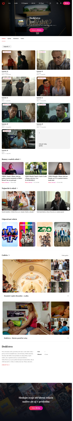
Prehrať (36, 408)
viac (55, 25)
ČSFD (32, 21)
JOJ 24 (33, 3)
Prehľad (3, 38)
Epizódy (9, 38)
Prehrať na (36, 30)
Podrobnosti (16, 38)
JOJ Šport (41, 3)
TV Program (24, 3)
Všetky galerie (65, 255)
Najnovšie (7, 46)
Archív (16, 3)
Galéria (22, 38)
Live (9, 3)
